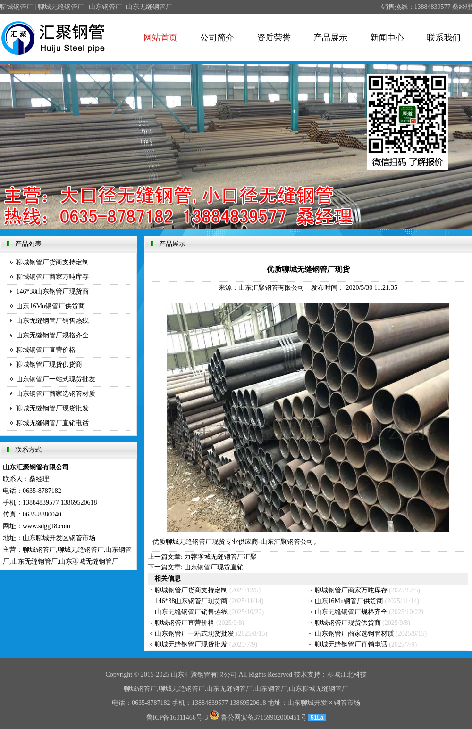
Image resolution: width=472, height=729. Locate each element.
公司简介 (217, 37)
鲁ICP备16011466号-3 (177, 717)
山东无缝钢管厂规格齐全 (52, 335)
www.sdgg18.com (46, 526)
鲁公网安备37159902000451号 (258, 717)
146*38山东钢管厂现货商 (52, 291)
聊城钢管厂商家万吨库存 (52, 276)
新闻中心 (387, 37)
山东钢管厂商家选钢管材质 (55, 393)
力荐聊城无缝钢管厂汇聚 (220, 556)
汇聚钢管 (197, 674)
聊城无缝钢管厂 (189, 541)
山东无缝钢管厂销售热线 (52, 320)
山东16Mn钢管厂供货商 (50, 306)
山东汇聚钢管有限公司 (271, 287)
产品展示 (330, 37)
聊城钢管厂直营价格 (46, 349)
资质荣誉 (274, 37)
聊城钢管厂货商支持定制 (52, 262)
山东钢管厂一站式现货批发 (55, 379)
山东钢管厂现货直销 (214, 567)
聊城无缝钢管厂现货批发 (52, 408)
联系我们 (444, 37)
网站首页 (160, 37)
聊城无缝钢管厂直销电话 (52, 422)
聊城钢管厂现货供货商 (49, 364)
